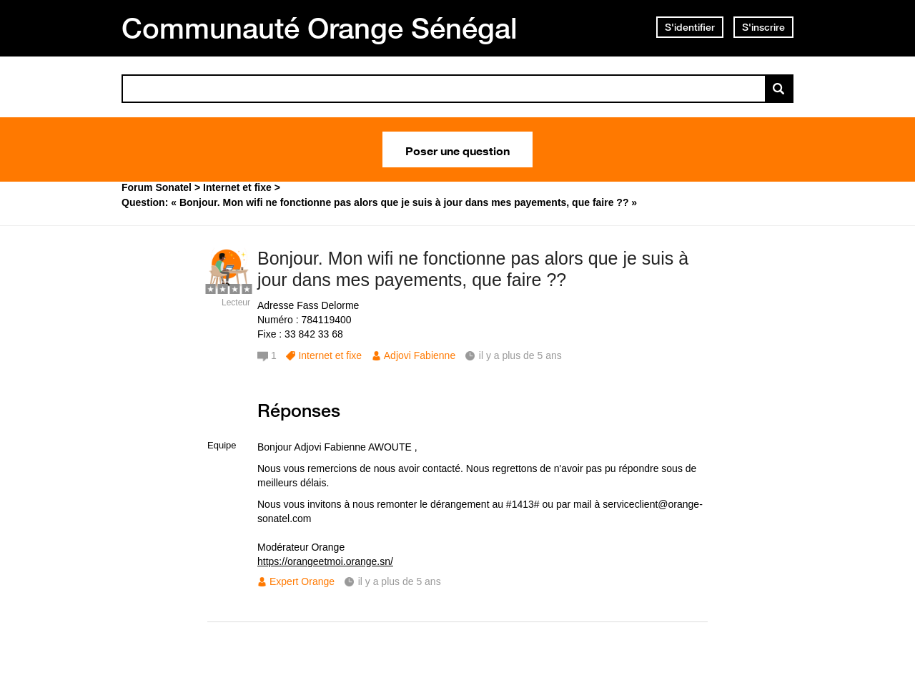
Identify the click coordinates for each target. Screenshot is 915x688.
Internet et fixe (330, 355)
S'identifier (690, 27)
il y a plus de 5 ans (399, 581)
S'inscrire (763, 27)
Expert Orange (302, 581)
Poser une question (457, 149)
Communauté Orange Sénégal (320, 28)
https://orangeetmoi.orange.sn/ (325, 561)
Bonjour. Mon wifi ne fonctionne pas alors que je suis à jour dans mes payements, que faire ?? (472, 269)
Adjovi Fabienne (419, 355)
